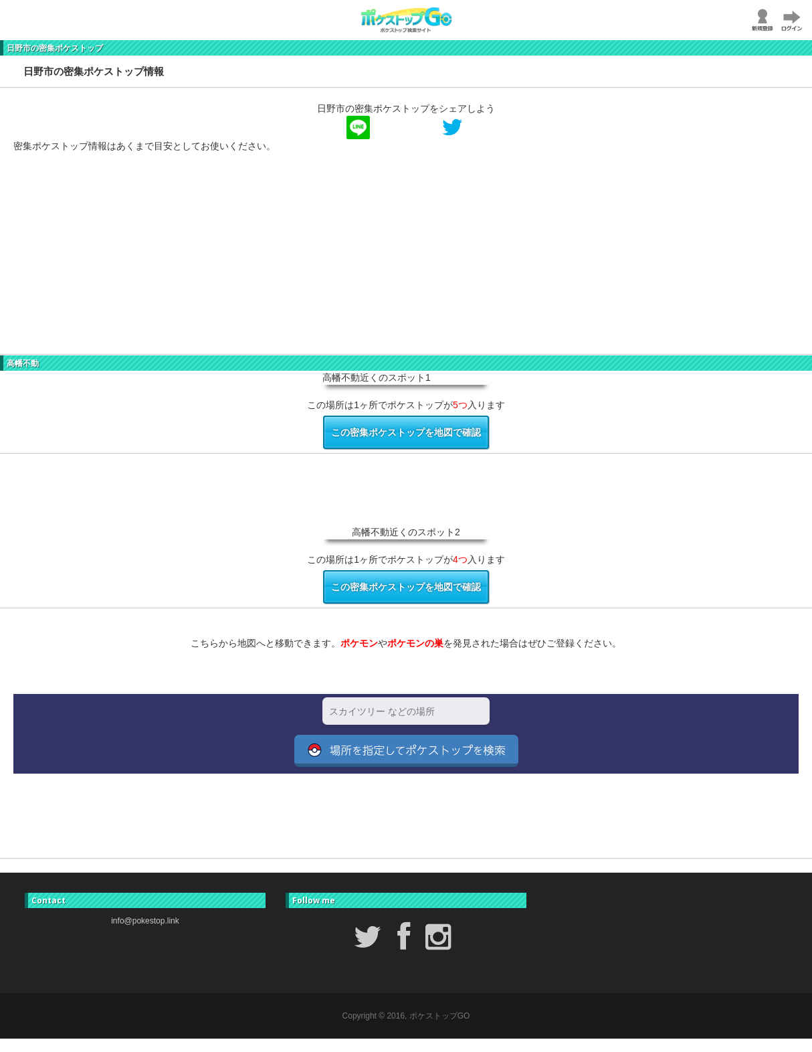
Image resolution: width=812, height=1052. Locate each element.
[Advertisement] (401, 260)
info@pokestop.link (145, 921)
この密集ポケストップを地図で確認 (406, 432)
